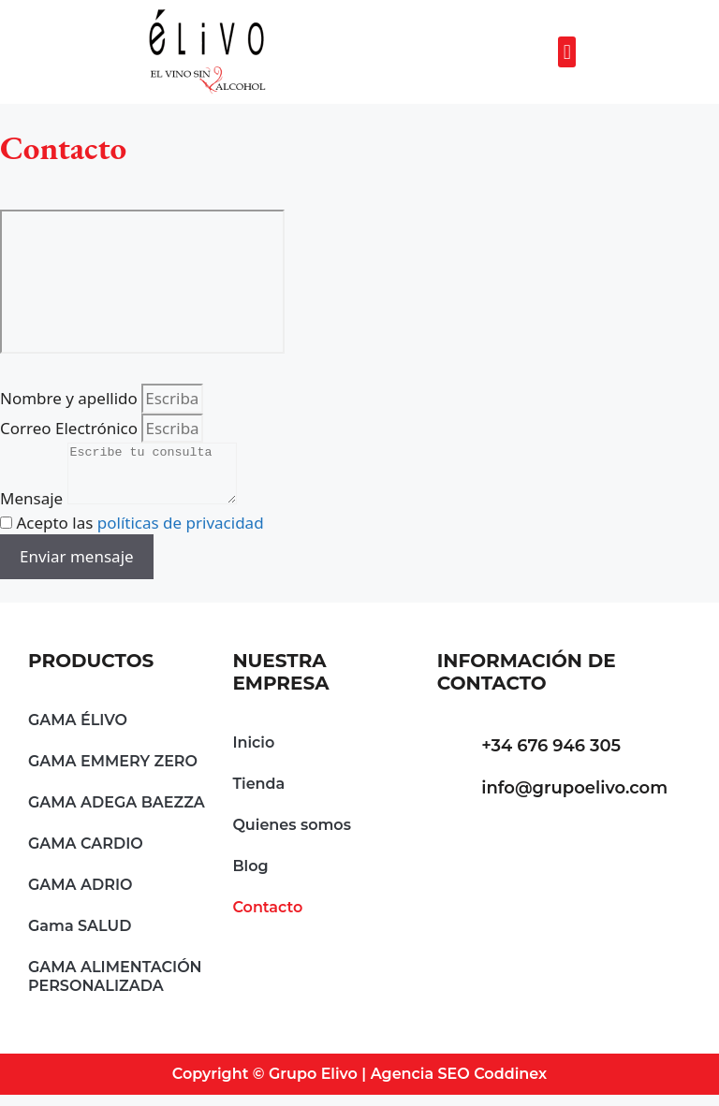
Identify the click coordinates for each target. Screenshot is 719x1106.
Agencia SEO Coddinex (459, 1085)
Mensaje (33, 509)
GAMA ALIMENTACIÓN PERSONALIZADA (115, 987)
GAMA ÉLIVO (77, 731)
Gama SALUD (79, 937)
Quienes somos (291, 836)
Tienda (258, 795)
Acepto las (139, 534)
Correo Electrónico (70, 428)
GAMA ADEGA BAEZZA (116, 813)
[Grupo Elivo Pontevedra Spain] (142, 282)
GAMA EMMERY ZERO (113, 772)
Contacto (267, 918)
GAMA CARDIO (85, 855)
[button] (567, 51)
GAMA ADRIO (80, 896)
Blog (250, 877)
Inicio (253, 754)
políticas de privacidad (180, 534)
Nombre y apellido (70, 398)
